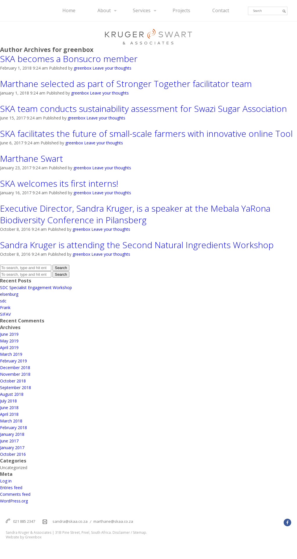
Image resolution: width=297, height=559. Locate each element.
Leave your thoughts (112, 68)
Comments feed (15, 494)
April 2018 (9, 414)
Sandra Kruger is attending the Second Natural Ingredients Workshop (137, 245)
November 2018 (15, 374)
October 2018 (13, 381)
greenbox (82, 68)
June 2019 (9, 334)
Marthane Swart (31, 158)
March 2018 (11, 421)
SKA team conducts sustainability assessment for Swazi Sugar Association (143, 109)
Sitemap (139, 532)
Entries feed (11, 487)
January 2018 (12, 434)
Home (68, 10)
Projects (181, 10)
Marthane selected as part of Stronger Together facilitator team (126, 84)
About (104, 10)
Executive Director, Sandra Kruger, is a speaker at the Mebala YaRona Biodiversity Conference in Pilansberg (135, 214)
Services (142, 10)
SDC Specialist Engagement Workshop (36, 287)
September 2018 (15, 387)
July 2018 (8, 401)
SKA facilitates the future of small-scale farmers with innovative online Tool (146, 133)
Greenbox (33, 537)
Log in (6, 481)
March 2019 (11, 354)
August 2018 (11, 394)
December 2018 (15, 367)
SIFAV (5, 314)
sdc (3, 301)
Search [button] (61, 268)
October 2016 (13, 454)
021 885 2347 (24, 521)
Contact (220, 10)
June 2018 (9, 407)
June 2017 (9, 441)
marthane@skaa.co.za (113, 521)
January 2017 (12, 447)
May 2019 (9, 341)
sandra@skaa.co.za (70, 521)
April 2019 (9, 347)
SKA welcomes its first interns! (60, 183)
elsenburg (9, 294)
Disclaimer (121, 532)
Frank (5, 307)
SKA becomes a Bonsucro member (68, 59)
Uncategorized (13, 467)
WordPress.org (14, 501)
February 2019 (13, 361)
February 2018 (13, 427)
